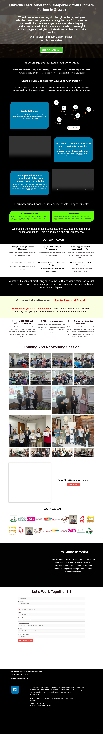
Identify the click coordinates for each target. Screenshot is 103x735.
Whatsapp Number (22, 608)
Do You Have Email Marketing (24, 635)
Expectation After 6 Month (23, 630)
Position (20, 613)
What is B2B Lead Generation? (20, 675)
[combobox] (21, 610)
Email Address (21, 602)
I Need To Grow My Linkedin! (25, 641)
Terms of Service (81, 692)
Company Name (21, 619)
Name (19, 597)
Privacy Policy (81, 688)
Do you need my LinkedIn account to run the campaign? (27, 672)
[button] (10, 521)
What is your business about (24, 624)
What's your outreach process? (20, 679)
